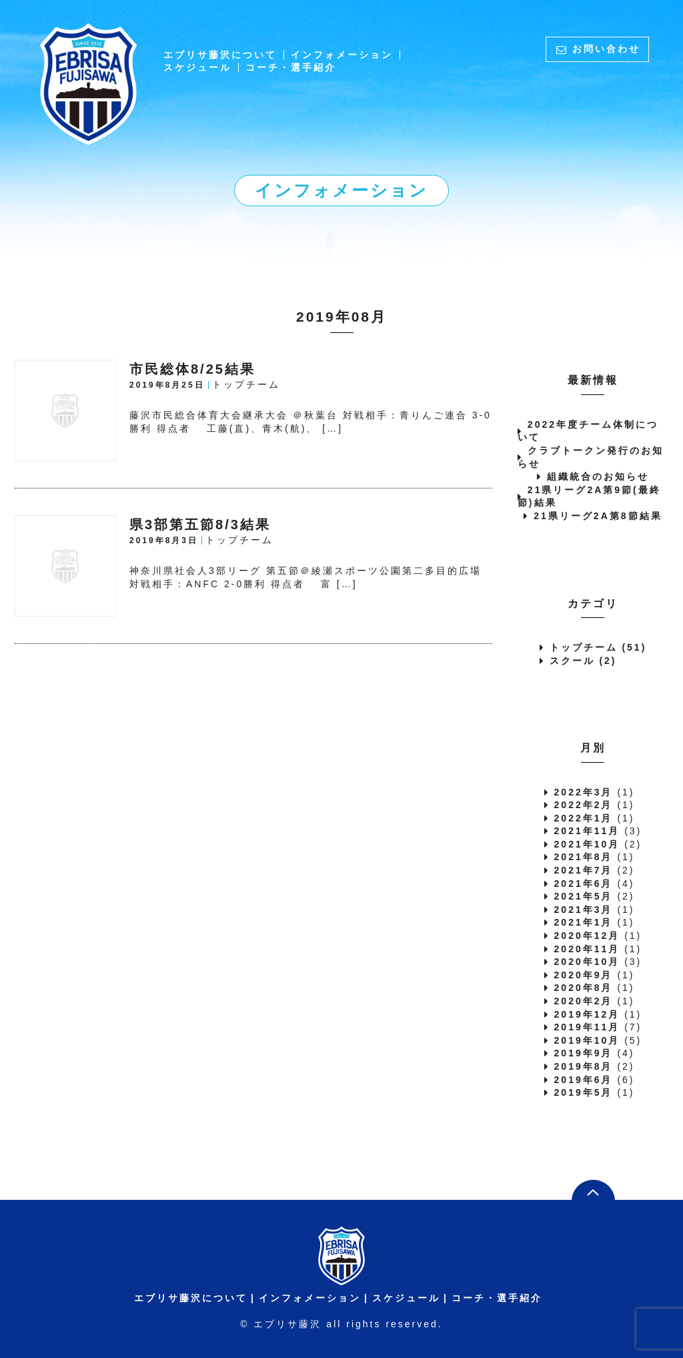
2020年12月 (587, 935)
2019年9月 (583, 1053)
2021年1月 (583, 922)
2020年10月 (587, 961)
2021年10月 (587, 844)
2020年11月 (587, 949)
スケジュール (197, 67)
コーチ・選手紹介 (290, 67)
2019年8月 (583, 1066)
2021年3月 (583, 909)
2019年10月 (587, 1040)
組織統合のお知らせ (598, 476)
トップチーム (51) (598, 647)
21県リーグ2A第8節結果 (598, 516)
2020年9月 (583, 975)
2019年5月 (583, 1092)
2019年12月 (587, 1014)
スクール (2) (583, 660)
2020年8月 (583, 987)
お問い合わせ (606, 48)
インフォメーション (342, 54)
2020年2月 (583, 1001)
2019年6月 (583, 1079)
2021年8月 (583, 857)
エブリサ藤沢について (220, 54)
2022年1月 (583, 818)
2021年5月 (583, 896)
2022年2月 (583, 804)
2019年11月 (587, 1027)
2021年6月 (583, 883)
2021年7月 (583, 870)
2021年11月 (587, 830)
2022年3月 (583, 792)
